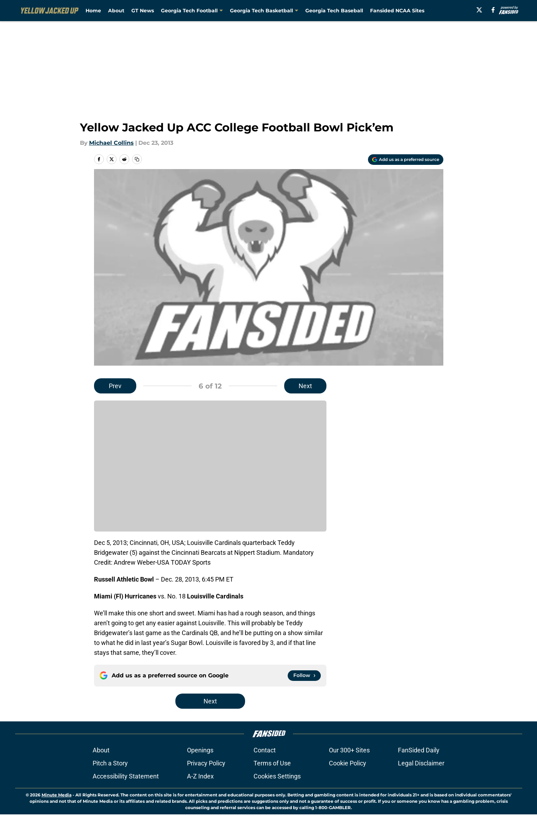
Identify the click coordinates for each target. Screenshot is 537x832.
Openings (200, 767)
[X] (479, 10)
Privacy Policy (206, 780)
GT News (142, 10)
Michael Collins (111, 142)
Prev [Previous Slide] (115, 386)
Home (93, 10)
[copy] (137, 159)
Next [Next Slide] (305, 386)
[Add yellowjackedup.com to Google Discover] (405, 159)
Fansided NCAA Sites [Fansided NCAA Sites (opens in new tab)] (397, 10)
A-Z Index (200, 793)
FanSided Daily (418, 767)
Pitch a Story (110, 780)
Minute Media (56, 812)
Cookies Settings (277, 793)
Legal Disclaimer (421, 780)
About (116, 10)
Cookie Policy (347, 780)
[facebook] (493, 10)
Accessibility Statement (126, 793)
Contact (265, 767)
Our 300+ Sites (349, 767)
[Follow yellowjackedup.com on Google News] (304, 675)
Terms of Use (272, 780)
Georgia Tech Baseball (334, 10)
